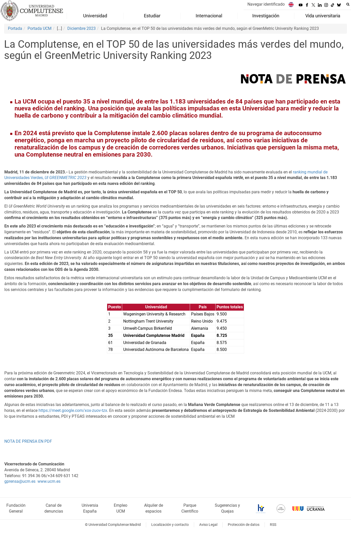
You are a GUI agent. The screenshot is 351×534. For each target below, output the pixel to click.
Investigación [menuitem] (265, 15)
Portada (15, 28)
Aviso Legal (208, 525)
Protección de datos (243, 525)
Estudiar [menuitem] (152, 15)
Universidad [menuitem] (95, 15)
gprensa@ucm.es (19, 481)
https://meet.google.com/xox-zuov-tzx (73, 410)
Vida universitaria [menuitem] (322, 15)
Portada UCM (40, 28)
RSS (273, 525)
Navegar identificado (266, 4)
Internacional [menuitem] (209, 15)
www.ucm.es (48, 481)
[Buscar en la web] (348, 4)
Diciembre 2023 (81, 28)
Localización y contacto (170, 525)
